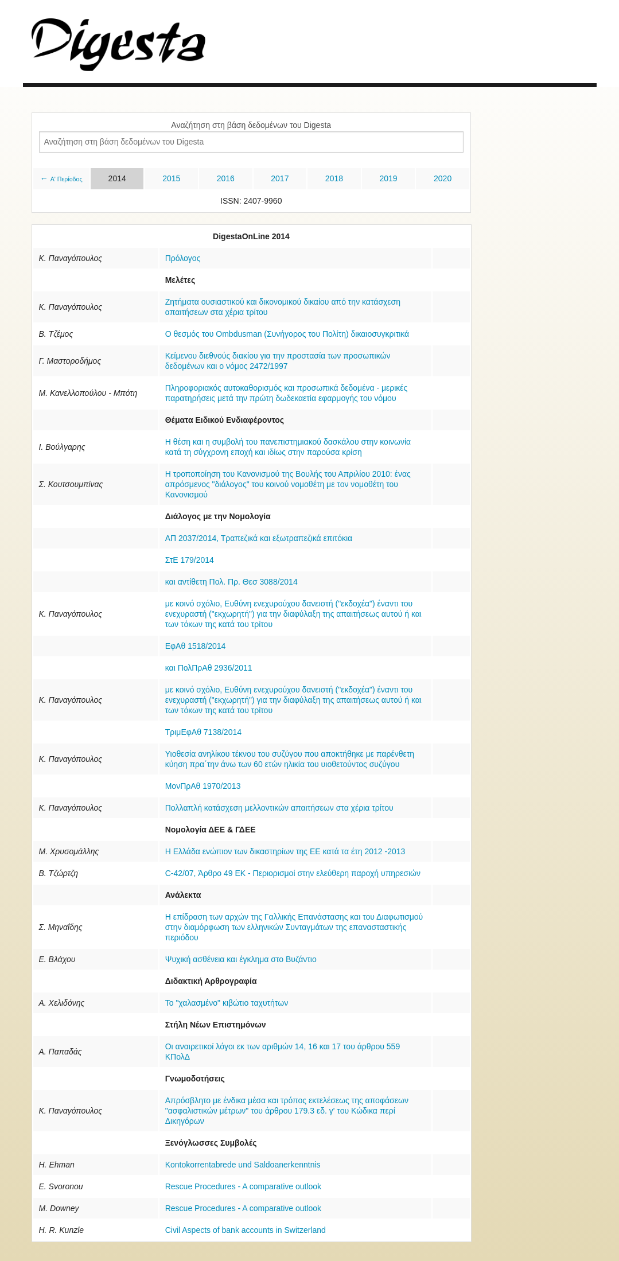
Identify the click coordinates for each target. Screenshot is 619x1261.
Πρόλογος (183, 258)
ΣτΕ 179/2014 (189, 560)
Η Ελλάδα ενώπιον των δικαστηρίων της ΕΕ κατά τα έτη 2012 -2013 (285, 851)
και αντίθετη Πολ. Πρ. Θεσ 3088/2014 (231, 581)
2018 (334, 178)
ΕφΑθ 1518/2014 (195, 646)
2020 (442, 178)
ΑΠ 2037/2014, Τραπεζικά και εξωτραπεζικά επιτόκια (258, 538)
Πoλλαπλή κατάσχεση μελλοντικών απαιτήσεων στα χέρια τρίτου (279, 807)
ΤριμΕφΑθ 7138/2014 (203, 732)
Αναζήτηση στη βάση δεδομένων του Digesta (251, 125)
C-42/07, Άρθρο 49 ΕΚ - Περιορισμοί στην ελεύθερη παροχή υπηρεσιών (293, 873)
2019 (388, 178)
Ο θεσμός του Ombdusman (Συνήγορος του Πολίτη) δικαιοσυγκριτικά (287, 333)
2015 (171, 178)
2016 (226, 178)
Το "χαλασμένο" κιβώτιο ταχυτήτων (226, 1002)
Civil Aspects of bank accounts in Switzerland (245, 1230)
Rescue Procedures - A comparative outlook (243, 1186)
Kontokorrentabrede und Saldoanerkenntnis (243, 1164)
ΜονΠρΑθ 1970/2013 (203, 786)
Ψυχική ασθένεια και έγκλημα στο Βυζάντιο (241, 959)
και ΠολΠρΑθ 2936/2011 (208, 667)
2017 (280, 178)
